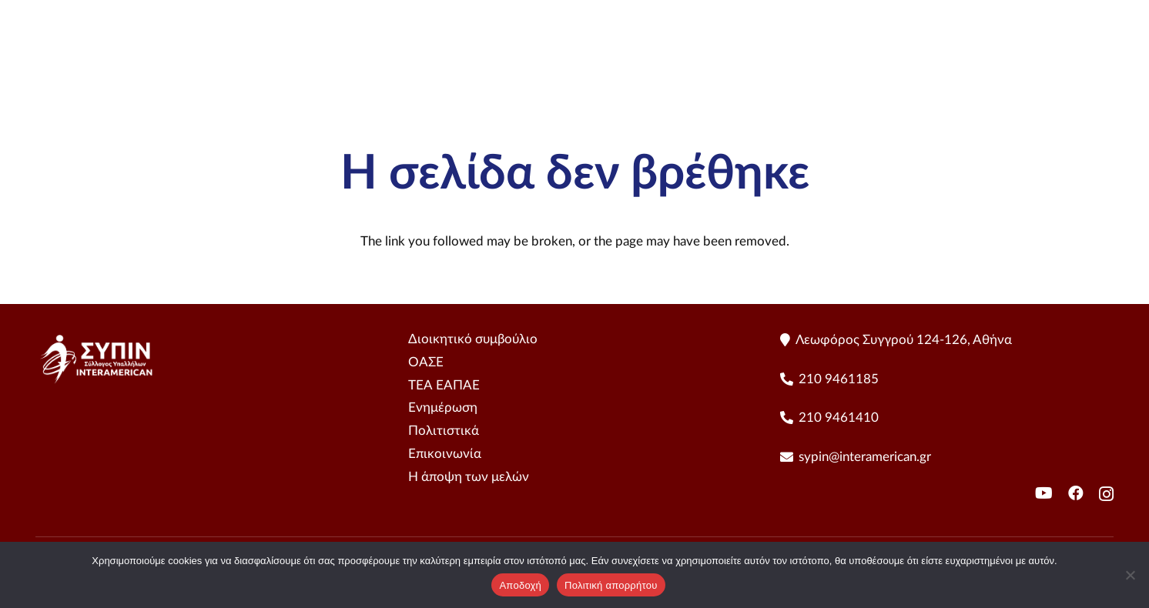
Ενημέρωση (442, 407)
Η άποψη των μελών (468, 476)
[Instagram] (1106, 494)
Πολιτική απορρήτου (610, 585)
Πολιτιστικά (443, 430)
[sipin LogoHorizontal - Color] (114, 61)
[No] (1129, 575)
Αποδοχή (520, 585)
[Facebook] (1076, 493)
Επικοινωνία (444, 453)
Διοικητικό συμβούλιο (473, 339)
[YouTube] (1106, 61)
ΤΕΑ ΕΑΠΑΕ (444, 385)
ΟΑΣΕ (426, 362)
